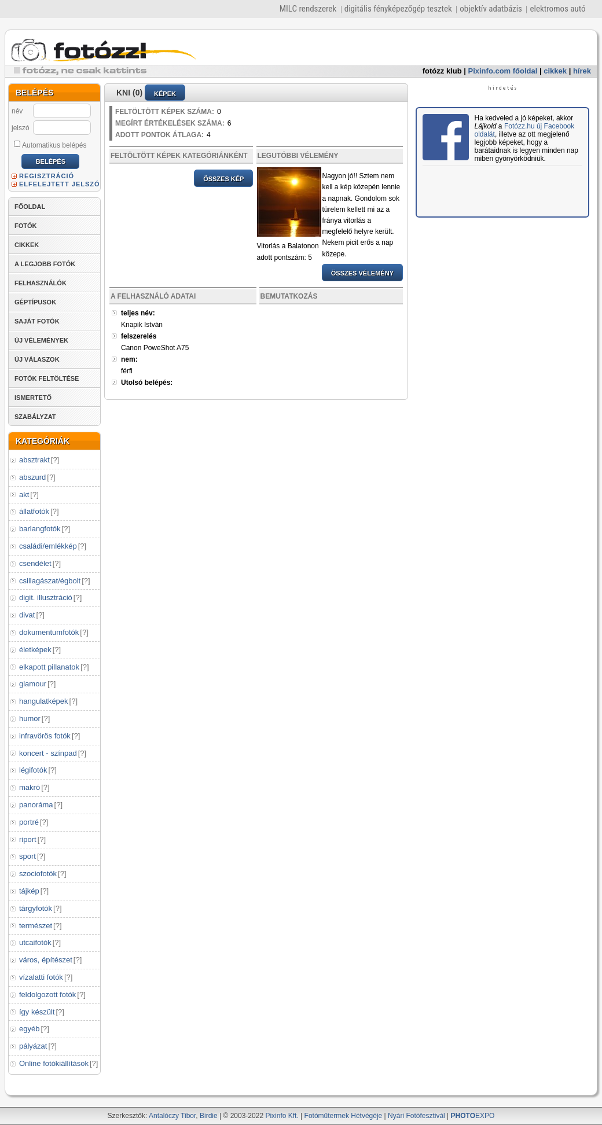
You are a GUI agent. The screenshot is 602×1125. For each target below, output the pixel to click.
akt (24, 494)
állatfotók (34, 511)
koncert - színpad (48, 753)
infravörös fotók (45, 735)
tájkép (29, 891)
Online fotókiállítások (54, 1063)
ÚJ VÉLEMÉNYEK (41, 340)
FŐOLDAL (29, 206)
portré (29, 822)
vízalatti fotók (41, 977)
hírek (582, 71)
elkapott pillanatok (49, 667)
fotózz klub (442, 71)
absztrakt (34, 459)
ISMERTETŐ (33, 397)
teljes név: (138, 313)
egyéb (29, 1028)
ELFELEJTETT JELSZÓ (59, 184)
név (17, 111)
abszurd (32, 477)
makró (29, 787)
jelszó (21, 128)
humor (30, 718)
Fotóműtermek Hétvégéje (343, 1116)
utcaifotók (35, 942)
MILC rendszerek (308, 8)
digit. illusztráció (45, 597)
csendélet (35, 563)
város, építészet (45, 959)
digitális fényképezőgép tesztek (398, 8)
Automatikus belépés (50, 144)
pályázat (33, 1046)
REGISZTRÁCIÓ (46, 175)
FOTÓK (25, 225)
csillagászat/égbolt (49, 580)
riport (27, 839)
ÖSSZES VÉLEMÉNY (362, 273)
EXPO (473, 1116)
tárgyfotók (35, 908)
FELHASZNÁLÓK (40, 283)
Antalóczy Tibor (172, 1116)
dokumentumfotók (49, 632)
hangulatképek (43, 701)
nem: (129, 359)
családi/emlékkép (48, 546)
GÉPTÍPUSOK (35, 302)
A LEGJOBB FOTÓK (44, 263)
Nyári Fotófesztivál (416, 1116)
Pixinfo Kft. (281, 1116)
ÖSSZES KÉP (223, 178)
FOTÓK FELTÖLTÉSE (46, 378)
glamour (32, 683)
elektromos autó (557, 8)
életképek (35, 649)
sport (27, 856)
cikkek (555, 71)
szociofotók (38, 873)
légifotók (33, 770)
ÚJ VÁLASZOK (37, 359)
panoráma (36, 804)
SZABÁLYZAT (35, 416)
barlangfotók (40, 528)
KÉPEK (165, 93)
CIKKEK (26, 244)
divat (27, 615)
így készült (36, 1012)
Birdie (209, 1116)
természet (35, 925)
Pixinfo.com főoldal (503, 71)
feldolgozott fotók (47, 994)
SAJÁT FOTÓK (37, 321)
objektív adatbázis (491, 8)
